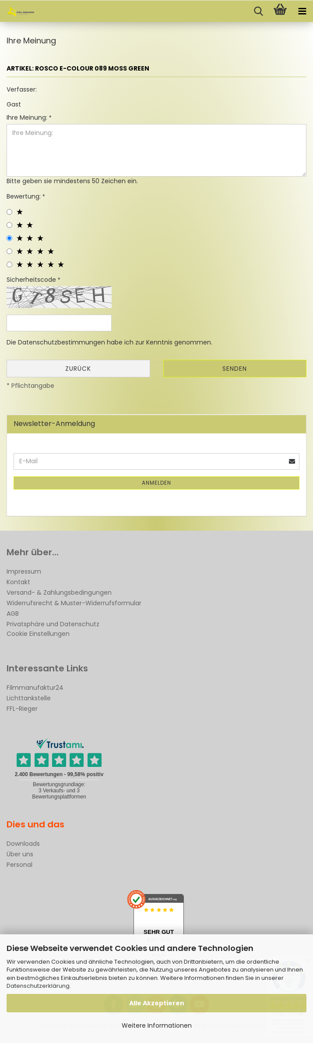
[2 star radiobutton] (9, 225)
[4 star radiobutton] (9, 251)
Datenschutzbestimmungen (61, 342)
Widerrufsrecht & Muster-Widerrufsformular (74, 603)
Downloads (23, 843)
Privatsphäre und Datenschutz (53, 624)
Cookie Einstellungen (38, 633)
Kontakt (18, 582)
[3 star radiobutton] (9, 238)
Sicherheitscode (32, 279)
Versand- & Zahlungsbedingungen (59, 592)
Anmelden (156, 482)
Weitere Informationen (157, 1025)
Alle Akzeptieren (156, 1003)
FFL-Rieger (22, 708)
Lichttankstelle (29, 698)
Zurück (78, 368)
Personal (19, 864)
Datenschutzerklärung (38, 986)
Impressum (24, 571)
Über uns (20, 854)
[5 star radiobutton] (9, 264)
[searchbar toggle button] (258, 11)
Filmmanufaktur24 (35, 687)
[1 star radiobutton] (9, 212)
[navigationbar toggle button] (302, 11)
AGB (13, 613)
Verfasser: (22, 89)
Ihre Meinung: (28, 117)
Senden (234, 368)
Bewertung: (24, 196)
